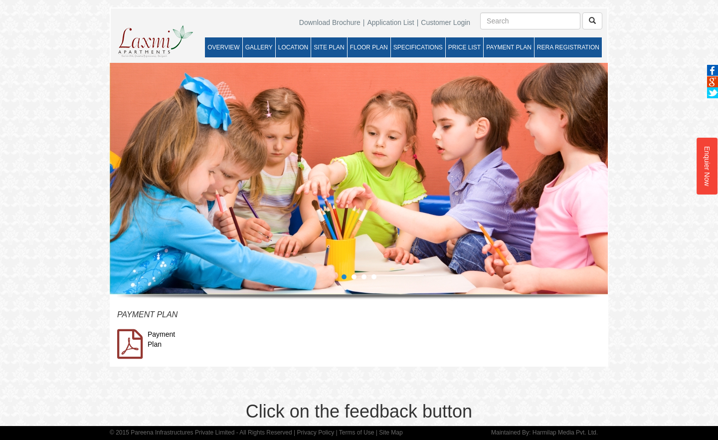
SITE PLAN (329, 47)
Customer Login (445, 22)
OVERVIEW (223, 47)
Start (595, 302)
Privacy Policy (315, 432)
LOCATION (293, 47)
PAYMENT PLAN (509, 47)
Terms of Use (356, 432)
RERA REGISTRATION (568, 47)
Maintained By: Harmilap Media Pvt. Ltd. (544, 432)
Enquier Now (707, 166)
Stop (603, 302)
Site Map (390, 432)
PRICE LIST (464, 47)
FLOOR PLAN (369, 47)
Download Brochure (329, 22)
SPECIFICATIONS (418, 47)
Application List (390, 22)
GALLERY (259, 47)
